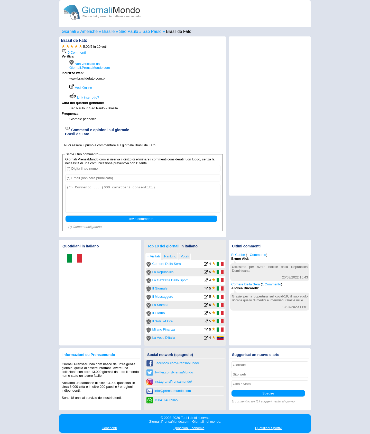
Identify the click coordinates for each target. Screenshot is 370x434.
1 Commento (256, 255)
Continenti (109, 428)
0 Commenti (74, 52)
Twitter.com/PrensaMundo (173, 372)
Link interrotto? (84, 97)
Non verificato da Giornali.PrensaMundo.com (89, 66)
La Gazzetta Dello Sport (170, 280)
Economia (188, 428)
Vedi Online (80, 88)
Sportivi (268, 428)
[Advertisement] (180, 90)
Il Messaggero (162, 296)
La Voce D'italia (163, 338)
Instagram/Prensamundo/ (173, 381)
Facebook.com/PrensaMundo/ (176, 363)
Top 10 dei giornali (163, 246)
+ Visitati (153, 256)
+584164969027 (166, 400)
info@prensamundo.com (172, 391)
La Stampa (160, 305)
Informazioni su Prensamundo (88, 355)
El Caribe (238, 255)
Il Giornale (159, 288)
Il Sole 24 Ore (162, 321)
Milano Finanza (163, 329)
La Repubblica (162, 272)
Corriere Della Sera (166, 264)
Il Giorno (158, 313)
